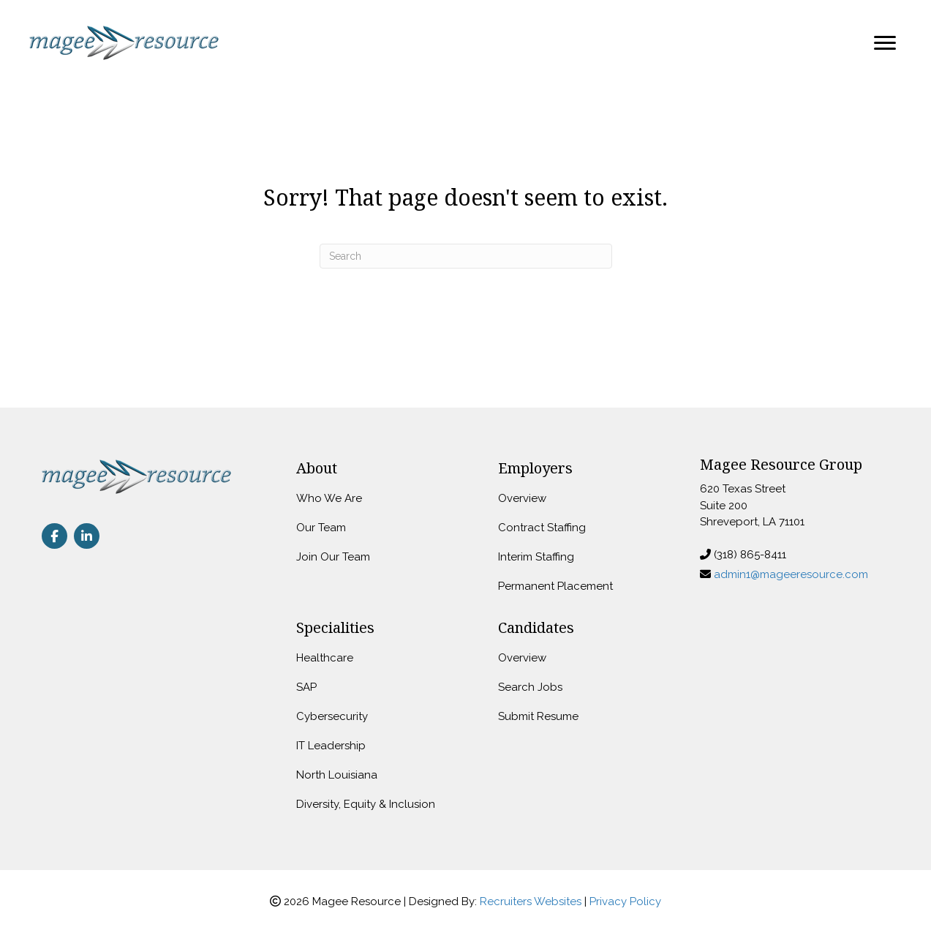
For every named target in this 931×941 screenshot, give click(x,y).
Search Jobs (530, 687)
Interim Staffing (536, 556)
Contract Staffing (542, 527)
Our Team (321, 527)
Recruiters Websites (530, 901)
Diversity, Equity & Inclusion (365, 804)
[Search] (466, 256)
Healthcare (324, 657)
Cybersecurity (332, 716)
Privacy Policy (625, 901)
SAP (306, 687)
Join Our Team (333, 556)
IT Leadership (331, 745)
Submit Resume (538, 716)
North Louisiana (336, 774)
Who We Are (329, 498)
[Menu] (885, 43)
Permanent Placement (555, 586)
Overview (522, 498)
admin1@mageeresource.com (791, 574)
